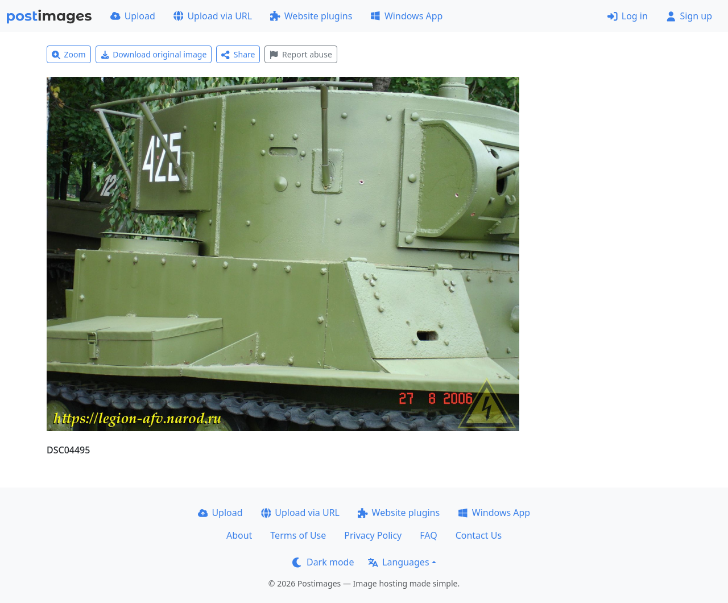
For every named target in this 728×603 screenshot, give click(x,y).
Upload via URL (212, 16)
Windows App (406, 16)
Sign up (689, 16)
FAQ (428, 535)
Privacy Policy (373, 535)
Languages (398, 562)
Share (238, 54)
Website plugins (311, 16)
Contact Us (479, 535)
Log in (627, 16)
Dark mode (323, 562)
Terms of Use (298, 535)
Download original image (154, 54)
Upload (132, 16)
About (239, 535)
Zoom (69, 54)
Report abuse (301, 54)
